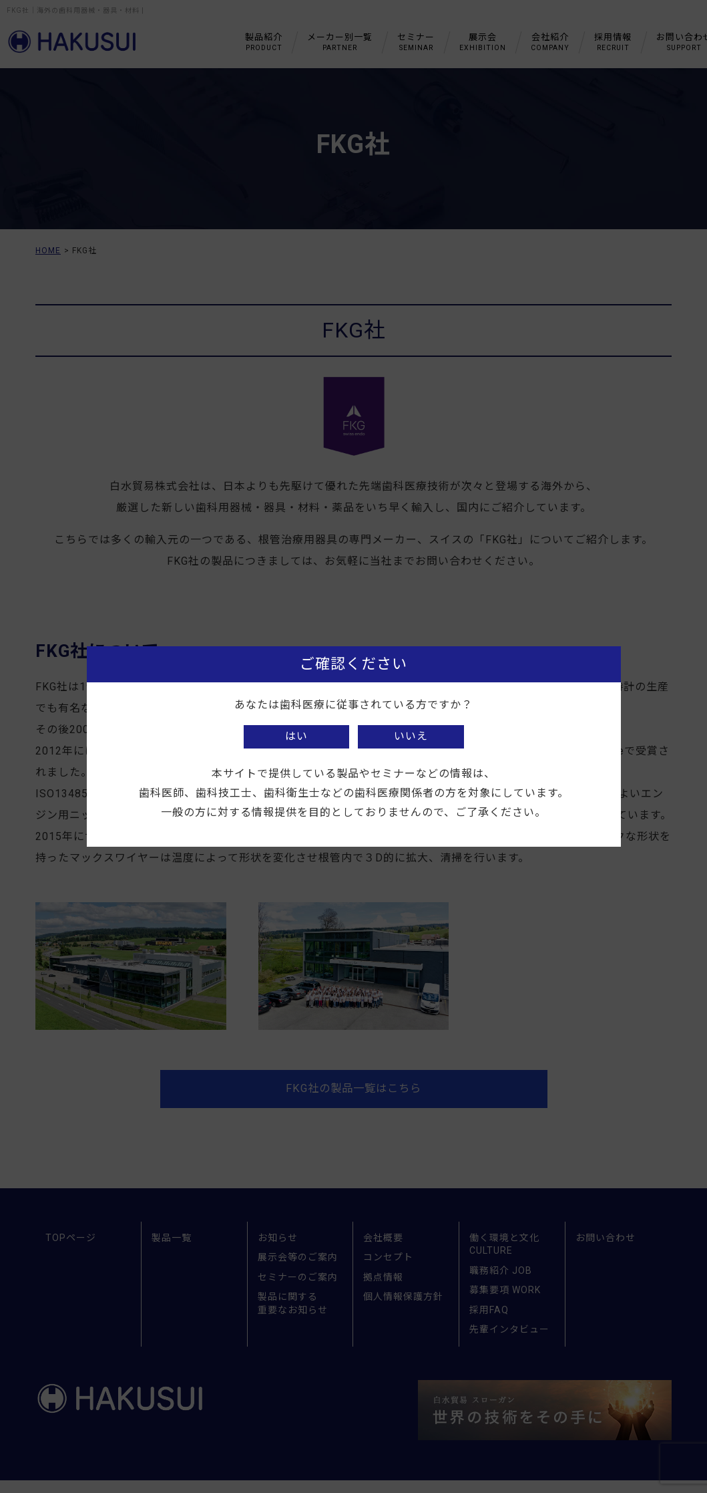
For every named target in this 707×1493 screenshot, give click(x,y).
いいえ (411, 736)
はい (296, 736)
